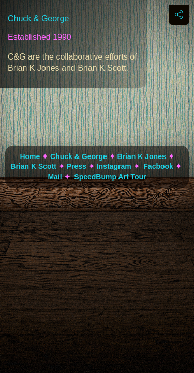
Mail (55, 177)
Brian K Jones (141, 156)
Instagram (114, 166)
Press (76, 166)
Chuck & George (78, 156)
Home (30, 156)
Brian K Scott (33, 166)
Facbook (158, 166)
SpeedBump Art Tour (110, 177)
